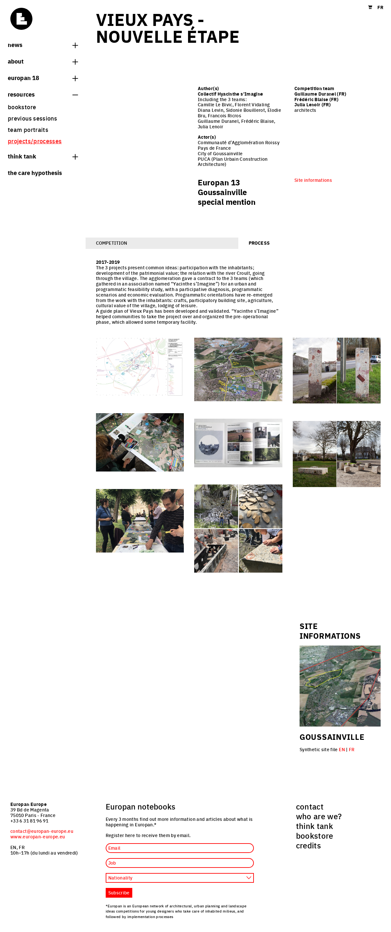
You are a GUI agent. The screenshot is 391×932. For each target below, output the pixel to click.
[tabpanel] (238, 419)
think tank (43, 156)
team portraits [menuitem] (28, 129)
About (43, 61)
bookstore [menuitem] (22, 107)
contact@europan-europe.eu (41, 831)
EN (342, 749)
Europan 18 (43, 77)
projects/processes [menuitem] (35, 141)
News (43, 44)
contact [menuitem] (310, 806)
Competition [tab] (111, 242)
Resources (43, 94)
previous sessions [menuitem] (32, 118)
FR (352, 749)
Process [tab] (259, 242)
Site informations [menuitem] (313, 180)
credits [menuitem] (308, 845)
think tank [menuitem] (314, 825)
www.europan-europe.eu (37, 836)
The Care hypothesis (35, 172)
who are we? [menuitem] (319, 815)
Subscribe (119, 892)
